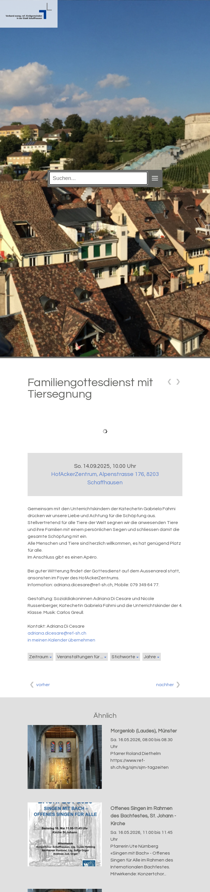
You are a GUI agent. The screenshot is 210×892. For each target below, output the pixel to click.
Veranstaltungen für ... (80, 656)
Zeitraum (38, 656)
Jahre (150, 656)
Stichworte (123, 656)
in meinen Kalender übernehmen (61, 640)
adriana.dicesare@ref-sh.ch (57, 633)
